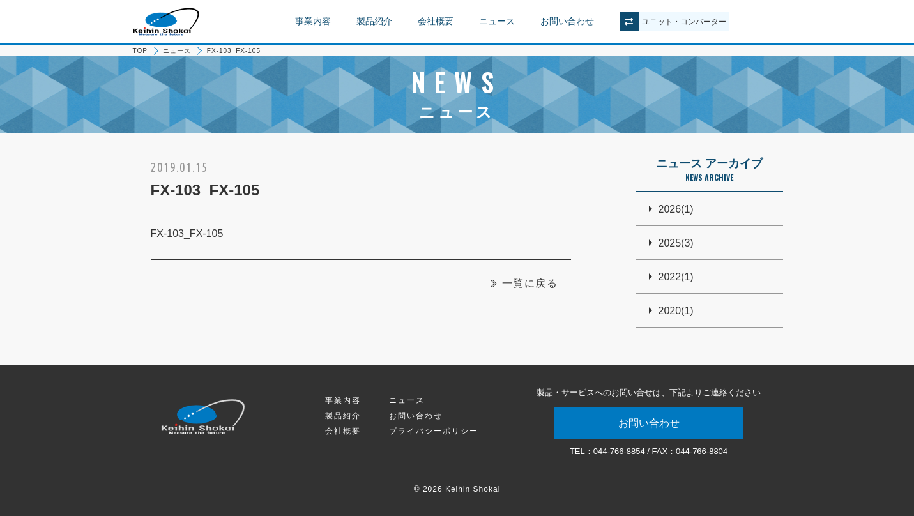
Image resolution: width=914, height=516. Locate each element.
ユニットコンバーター (684, 21)
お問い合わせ (567, 21)
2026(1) (676, 209)
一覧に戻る (530, 283)
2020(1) (676, 310)
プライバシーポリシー (433, 431)
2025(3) (676, 243)
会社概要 (435, 21)
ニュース (497, 21)
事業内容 (313, 21)
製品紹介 (374, 21)
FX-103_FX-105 (187, 233)
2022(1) (676, 276)
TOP (140, 50)
